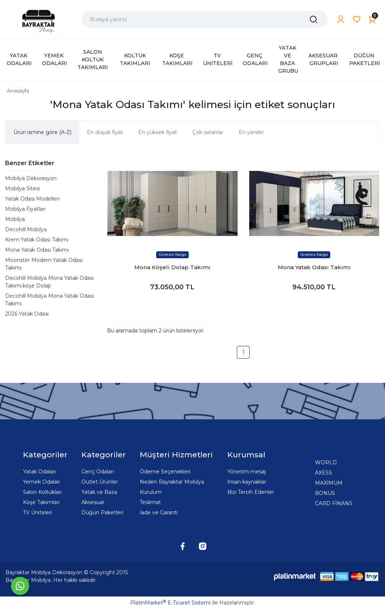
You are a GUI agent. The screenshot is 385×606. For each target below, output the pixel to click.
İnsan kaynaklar (246, 482)
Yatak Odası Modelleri (32, 198)
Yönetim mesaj (246, 471)
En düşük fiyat (105, 132)
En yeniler (251, 132)
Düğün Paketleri (102, 512)
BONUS (325, 493)
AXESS (323, 472)
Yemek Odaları (41, 482)
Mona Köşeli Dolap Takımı (172, 267)
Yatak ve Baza (99, 492)
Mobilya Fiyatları (25, 209)
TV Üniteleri (37, 512)
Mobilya (15, 219)
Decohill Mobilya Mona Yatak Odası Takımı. (49, 300)
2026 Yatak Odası (27, 313)
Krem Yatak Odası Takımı (36, 239)
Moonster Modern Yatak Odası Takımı (43, 264)
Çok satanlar (207, 132)
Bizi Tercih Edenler (250, 492)
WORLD (326, 462)
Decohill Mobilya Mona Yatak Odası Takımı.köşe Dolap (49, 282)
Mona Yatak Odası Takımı (37, 250)
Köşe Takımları (41, 502)
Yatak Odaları (39, 471)
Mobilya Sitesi (22, 188)
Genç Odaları (97, 471)
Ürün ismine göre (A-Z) (43, 132)
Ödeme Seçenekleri (165, 471)
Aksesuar (92, 502)
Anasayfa (18, 90)
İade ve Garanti (159, 512)
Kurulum (151, 492)
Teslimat (150, 502)
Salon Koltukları (42, 492)
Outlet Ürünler (99, 482)
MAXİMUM (329, 483)
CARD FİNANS (334, 503)
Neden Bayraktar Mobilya (172, 482)
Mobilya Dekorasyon (31, 178)
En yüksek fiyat (157, 132)
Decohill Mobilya (26, 229)
